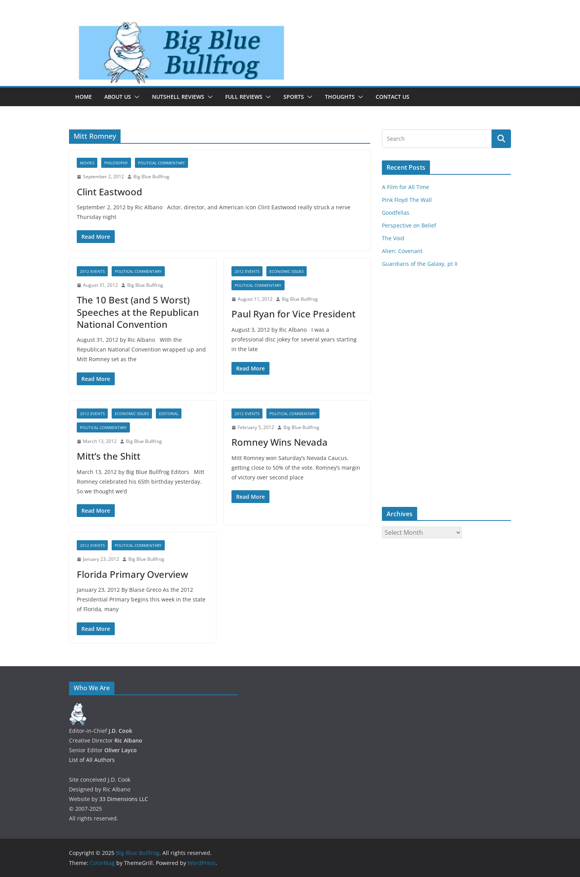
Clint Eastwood (109, 191)
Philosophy (116, 162)
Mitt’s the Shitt (108, 456)
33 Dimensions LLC (123, 799)
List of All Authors (92, 759)
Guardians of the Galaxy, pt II (419, 263)
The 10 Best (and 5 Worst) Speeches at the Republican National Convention (138, 311)
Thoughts (340, 96)
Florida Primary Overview (132, 574)
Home (83, 96)
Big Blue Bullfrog (151, 176)
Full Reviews (243, 96)
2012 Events (92, 271)
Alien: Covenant (402, 251)
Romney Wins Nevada (279, 442)
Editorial (168, 413)
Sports (293, 96)
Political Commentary (161, 162)
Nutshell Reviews (178, 96)
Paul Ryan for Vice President (293, 313)
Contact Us (392, 96)
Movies (87, 162)
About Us (117, 96)
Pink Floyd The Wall (407, 199)
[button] (135, 96)
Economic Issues (286, 271)
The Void (393, 238)
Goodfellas (395, 212)
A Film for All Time (405, 187)
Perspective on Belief (409, 225)
